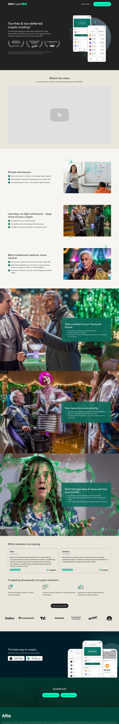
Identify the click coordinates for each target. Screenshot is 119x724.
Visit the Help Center (50, 695)
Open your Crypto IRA (102, 4)
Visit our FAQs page (69, 695)
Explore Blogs (85, 4)
